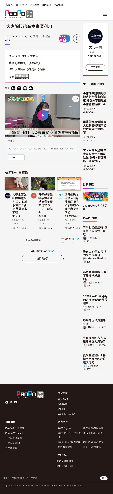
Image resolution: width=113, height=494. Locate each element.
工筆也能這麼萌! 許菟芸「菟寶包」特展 (95, 230)
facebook (7, 402)
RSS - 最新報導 (64, 461)
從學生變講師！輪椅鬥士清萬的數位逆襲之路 (94, 358)
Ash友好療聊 (71, 216)
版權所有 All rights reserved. (22, 76)
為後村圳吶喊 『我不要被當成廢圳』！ (94, 275)
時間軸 (61, 409)
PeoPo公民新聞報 (15, 428)
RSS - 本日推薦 (64, 466)
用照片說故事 (65, 447)
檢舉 (77, 38)
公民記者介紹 (12, 443)
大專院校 (20, 69)
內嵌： (11, 141)
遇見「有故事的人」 (93, 447)
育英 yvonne (94, 282)
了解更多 (95, 67)
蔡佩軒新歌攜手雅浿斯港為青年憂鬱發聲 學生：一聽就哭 (45, 203)
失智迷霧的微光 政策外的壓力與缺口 (94, 339)
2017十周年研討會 (93, 433)
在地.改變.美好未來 (93, 442)
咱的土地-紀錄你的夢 (69, 442)
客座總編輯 (11, 448)
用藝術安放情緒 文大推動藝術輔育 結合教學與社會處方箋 (95, 127)
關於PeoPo (64, 399)
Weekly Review (66, 414)
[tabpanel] (42, 251)
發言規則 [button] (75, 240)
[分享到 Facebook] (13, 88)
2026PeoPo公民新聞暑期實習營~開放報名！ (95, 299)
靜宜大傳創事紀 (95, 258)
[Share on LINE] (25, 88)
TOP (104, 478)
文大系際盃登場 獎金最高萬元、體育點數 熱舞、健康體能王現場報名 (95, 156)
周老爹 (91, 327)
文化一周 (16, 216)
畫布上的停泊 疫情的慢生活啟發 (94, 253)
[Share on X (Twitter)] (19, 88)
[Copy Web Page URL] (31, 88)
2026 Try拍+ (64, 428)
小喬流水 (92, 238)
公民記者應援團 (13, 438)
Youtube (16, 402)
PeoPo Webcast (14, 433)
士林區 (34, 55)
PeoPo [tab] (33, 240)
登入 (10, 5)
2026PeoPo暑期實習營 (95, 207)
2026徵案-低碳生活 (93, 428)
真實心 (91, 344)
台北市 (25, 55)
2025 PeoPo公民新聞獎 (69, 435)
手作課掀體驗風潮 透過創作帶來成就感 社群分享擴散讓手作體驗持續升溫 (95, 99)
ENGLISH (34, 4)
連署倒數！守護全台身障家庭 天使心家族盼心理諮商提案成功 (72, 203)
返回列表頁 (43, 258)
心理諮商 (31, 69)
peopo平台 (93, 306)
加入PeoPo (21, 4)
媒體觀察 (33, 63)
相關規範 (63, 404)
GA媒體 (42, 216)
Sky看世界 (93, 366)
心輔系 (41, 69)
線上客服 (58, 4)
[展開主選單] (105, 14)
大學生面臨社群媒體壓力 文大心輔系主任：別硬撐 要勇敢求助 (19, 203)
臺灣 (17, 55)
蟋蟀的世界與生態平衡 (94, 322)
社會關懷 (21, 63)
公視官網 (46, 4)
